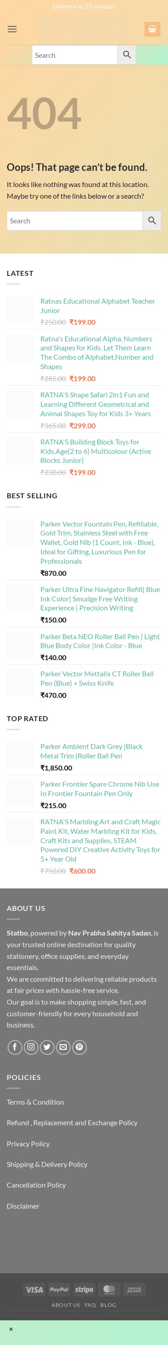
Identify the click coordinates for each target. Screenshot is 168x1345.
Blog (108, 1304)
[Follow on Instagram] (31, 1047)
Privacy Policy (28, 1143)
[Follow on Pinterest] (79, 1047)
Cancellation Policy (36, 1184)
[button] (12, 29)
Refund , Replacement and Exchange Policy (72, 1122)
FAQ (90, 1304)
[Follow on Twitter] (47, 1047)
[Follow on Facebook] (15, 1047)
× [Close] (11, 1329)
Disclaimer (23, 1205)
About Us (66, 1304)
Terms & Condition (35, 1101)
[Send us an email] (63, 1047)
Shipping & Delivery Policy (47, 1164)
